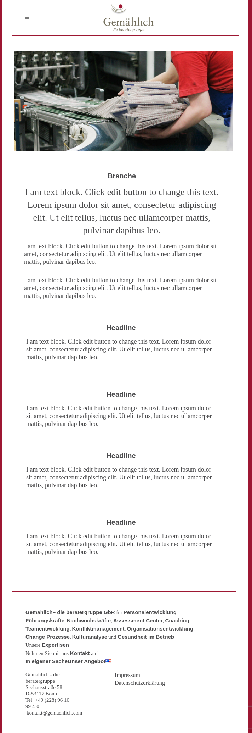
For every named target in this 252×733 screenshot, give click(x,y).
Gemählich (39, 612)
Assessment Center (138, 620)
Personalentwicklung (150, 612)
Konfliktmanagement (98, 629)
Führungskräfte (44, 620)
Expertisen (55, 645)
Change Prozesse (47, 637)
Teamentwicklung (47, 629)
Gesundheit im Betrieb (146, 637)
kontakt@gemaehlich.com (54, 713)
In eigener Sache (46, 661)
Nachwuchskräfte (89, 620)
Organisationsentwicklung (160, 629)
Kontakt (80, 653)
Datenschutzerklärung (140, 683)
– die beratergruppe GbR (84, 612)
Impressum (127, 675)
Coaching (177, 620)
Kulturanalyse (89, 637)
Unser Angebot (86, 661)
